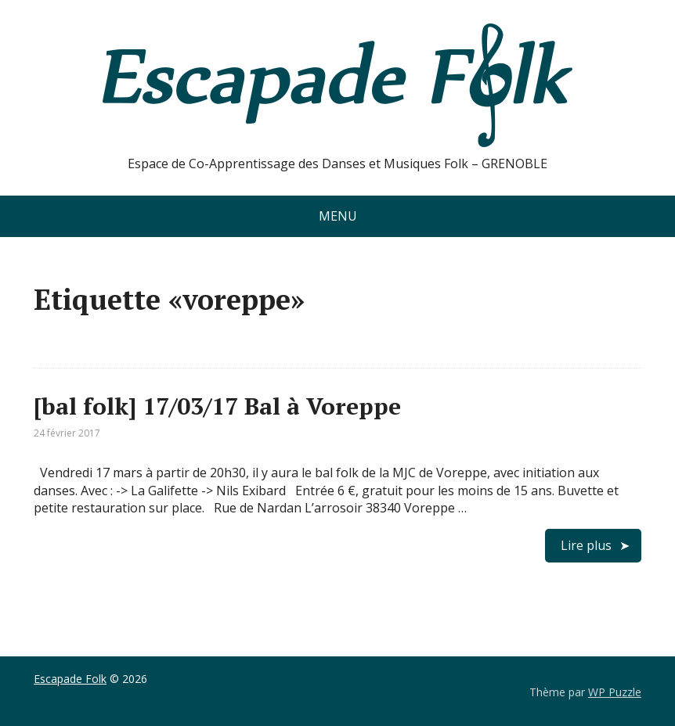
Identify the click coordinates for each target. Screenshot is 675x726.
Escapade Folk (70, 678)
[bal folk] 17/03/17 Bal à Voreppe (217, 406)
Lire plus (586, 545)
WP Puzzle (614, 692)
